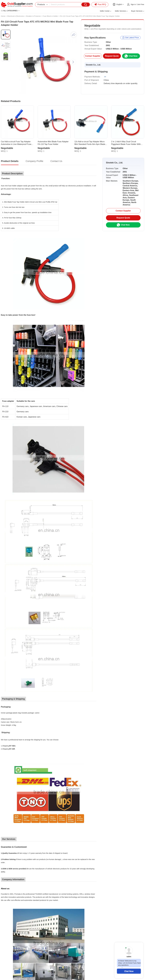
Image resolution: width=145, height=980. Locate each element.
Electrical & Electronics (15, 16)
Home (3, 16)
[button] (73, 62)
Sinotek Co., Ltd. (93, 65)
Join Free (140, 4)
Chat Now (129, 971)
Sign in (133, 4)
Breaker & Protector (33, 16)
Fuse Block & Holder (50, 16)
